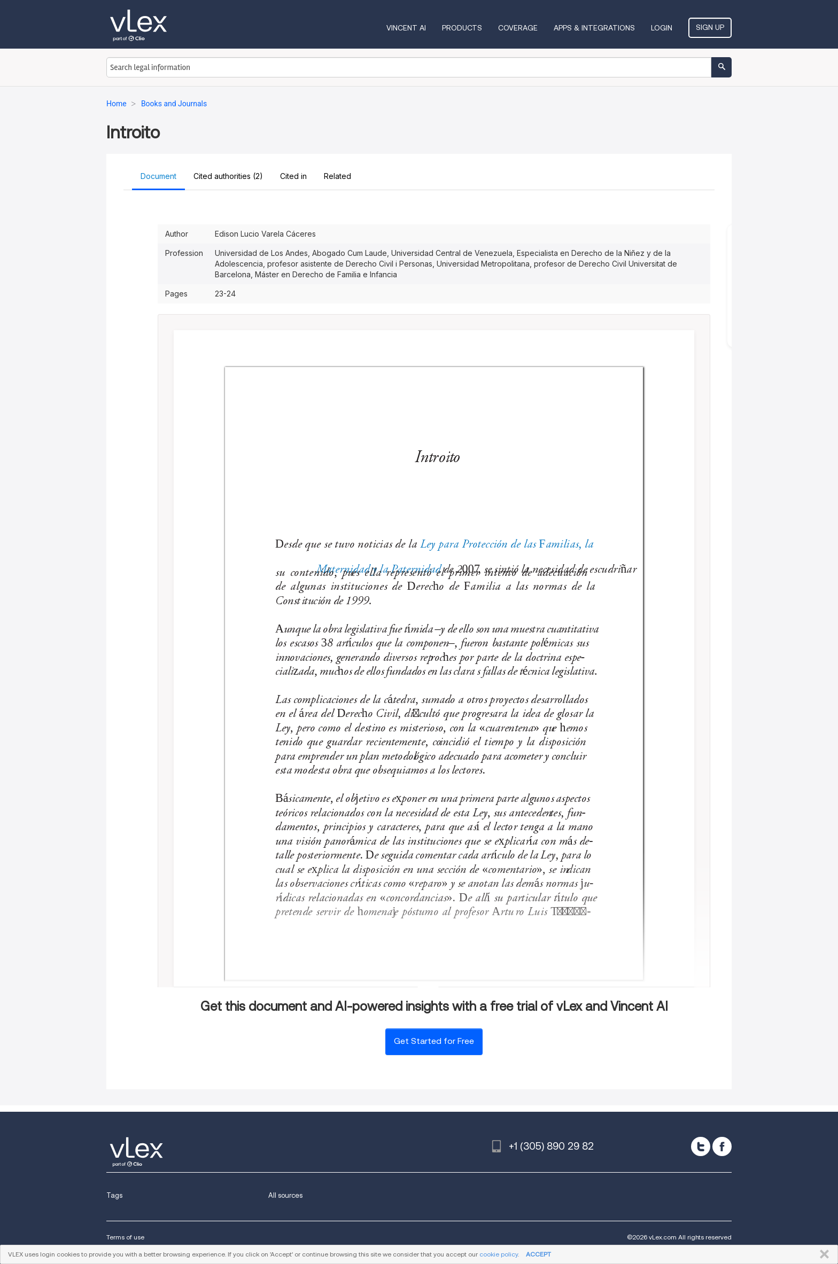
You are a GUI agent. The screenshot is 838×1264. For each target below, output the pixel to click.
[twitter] (700, 1146)
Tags (114, 1195)
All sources (285, 1195)
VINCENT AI (406, 28)
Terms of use (125, 1237)
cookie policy (498, 1254)
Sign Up (710, 27)
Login (661, 28)
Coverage (518, 28)
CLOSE (822, 1254)
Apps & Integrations (594, 28)
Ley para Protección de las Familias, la (508, 545)
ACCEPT (538, 1254)
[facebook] (722, 1146)
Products (462, 28)
